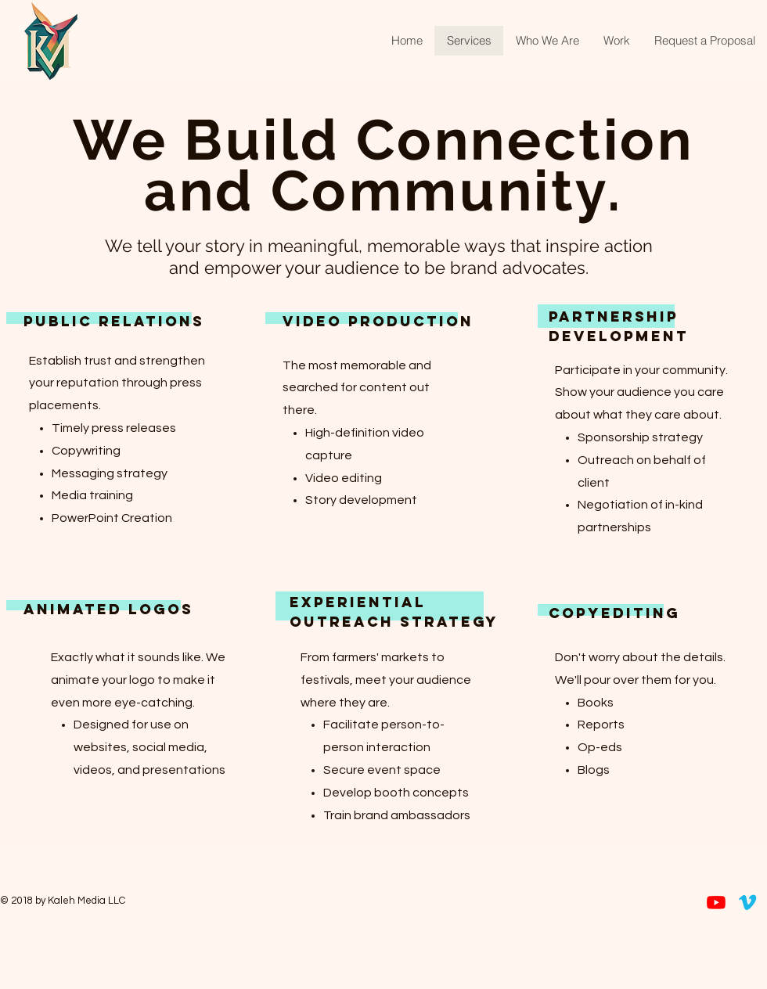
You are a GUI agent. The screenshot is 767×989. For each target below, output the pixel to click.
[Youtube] (716, 902)
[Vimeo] (747, 902)
